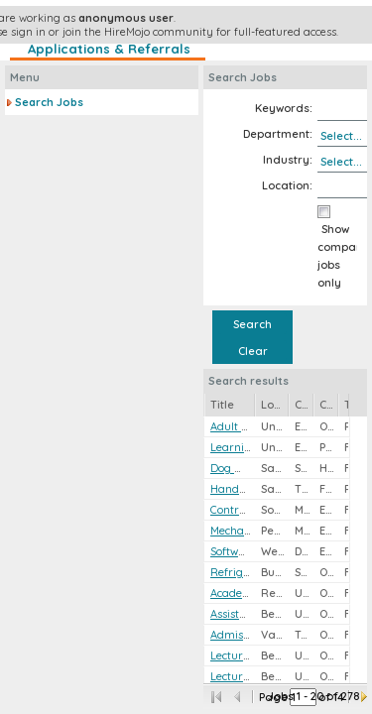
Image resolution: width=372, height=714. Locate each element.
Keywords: (283, 108)
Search (252, 324)
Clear (253, 351)
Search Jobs (49, 102)
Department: (277, 134)
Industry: (287, 160)
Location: (287, 185)
